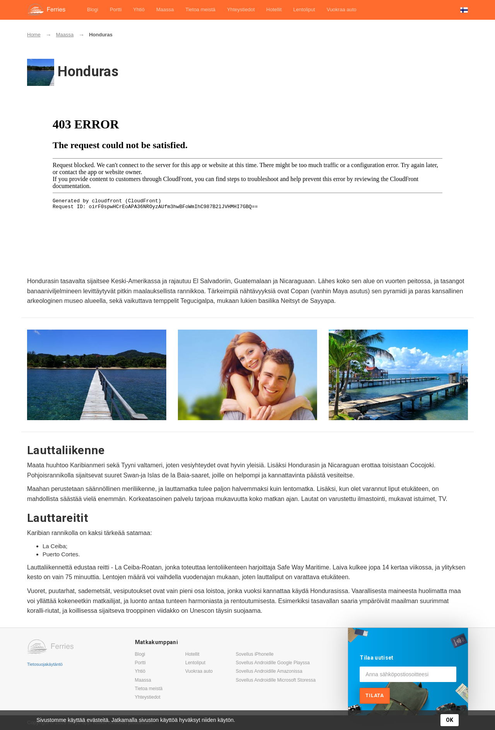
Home (34, 35)
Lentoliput (304, 9)
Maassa (165, 9)
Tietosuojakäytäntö (45, 664)
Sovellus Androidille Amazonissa (269, 671)
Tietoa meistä (200, 9)
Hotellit (274, 9)
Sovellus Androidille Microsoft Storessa (276, 680)
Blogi (92, 9)
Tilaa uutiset (376, 658)
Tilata (374, 695)
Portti (115, 9)
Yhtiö (139, 9)
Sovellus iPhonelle (254, 654)
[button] (464, 10)
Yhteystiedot (241, 9)
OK (449, 720)
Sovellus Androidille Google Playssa (272, 662)
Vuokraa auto (342, 9)
